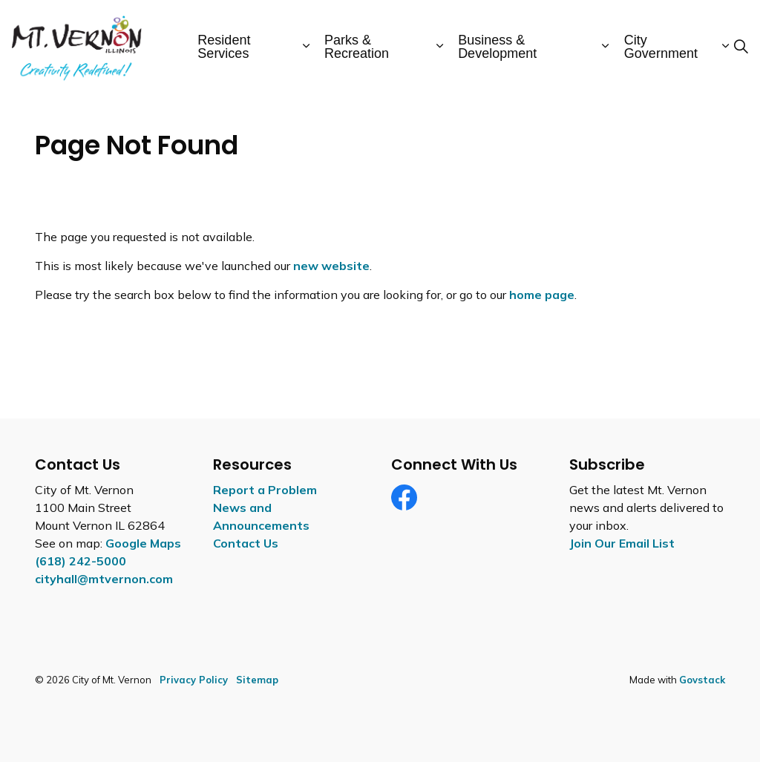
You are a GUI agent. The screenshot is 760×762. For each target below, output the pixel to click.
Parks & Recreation (356, 47)
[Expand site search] (741, 46)
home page (541, 294)
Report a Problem (265, 489)
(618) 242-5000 (80, 561)
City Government (661, 47)
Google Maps (143, 543)
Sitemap (257, 680)
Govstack (702, 680)
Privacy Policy (194, 680)
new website (331, 265)
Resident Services (223, 47)
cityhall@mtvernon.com (104, 578)
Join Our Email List (622, 543)
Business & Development (497, 47)
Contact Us (245, 543)
